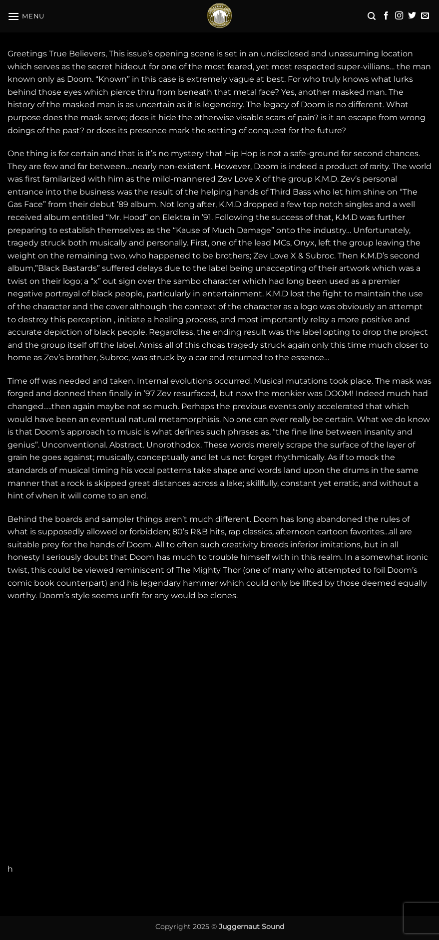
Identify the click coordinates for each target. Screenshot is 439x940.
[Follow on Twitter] (412, 15)
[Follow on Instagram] (399, 15)
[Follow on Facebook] (386, 15)
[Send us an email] (425, 15)
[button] (25, 16)
